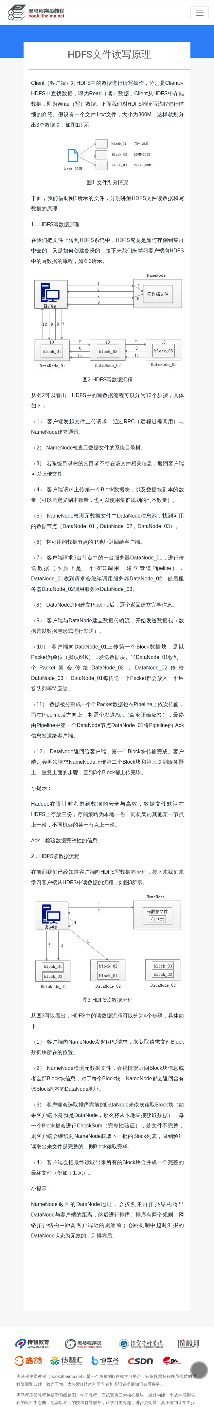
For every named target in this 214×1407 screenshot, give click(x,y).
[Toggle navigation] (199, 12)
